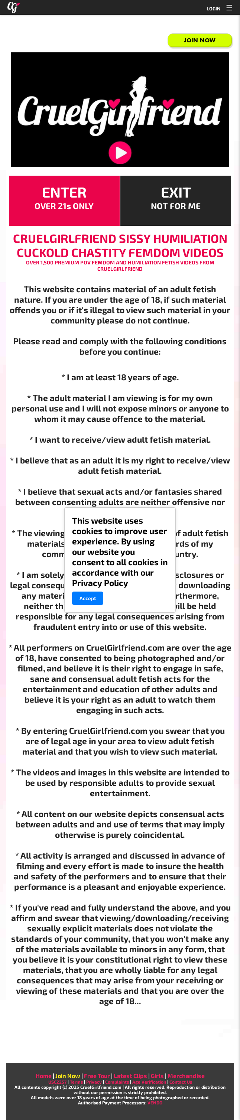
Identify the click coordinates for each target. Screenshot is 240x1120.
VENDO (154, 1102)
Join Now (199, 40)
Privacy (94, 1081)
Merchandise (186, 1075)
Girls (157, 1075)
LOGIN (213, 9)
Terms (76, 1081)
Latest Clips (130, 1075)
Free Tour (97, 1075)
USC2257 (57, 1081)
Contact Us (180, 1081)
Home (44, 1075)
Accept (88, 598)
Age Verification (149, 1081)
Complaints (117, 1081)
